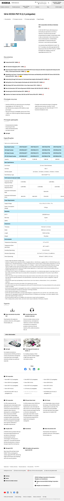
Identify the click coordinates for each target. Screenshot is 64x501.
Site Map (44, 496)
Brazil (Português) (43, 3)
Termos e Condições (27, 496)
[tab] (7, 45)
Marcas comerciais (37, 496)
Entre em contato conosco (41, 2)
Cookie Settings (18, 496)
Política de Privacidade (8, 496)
